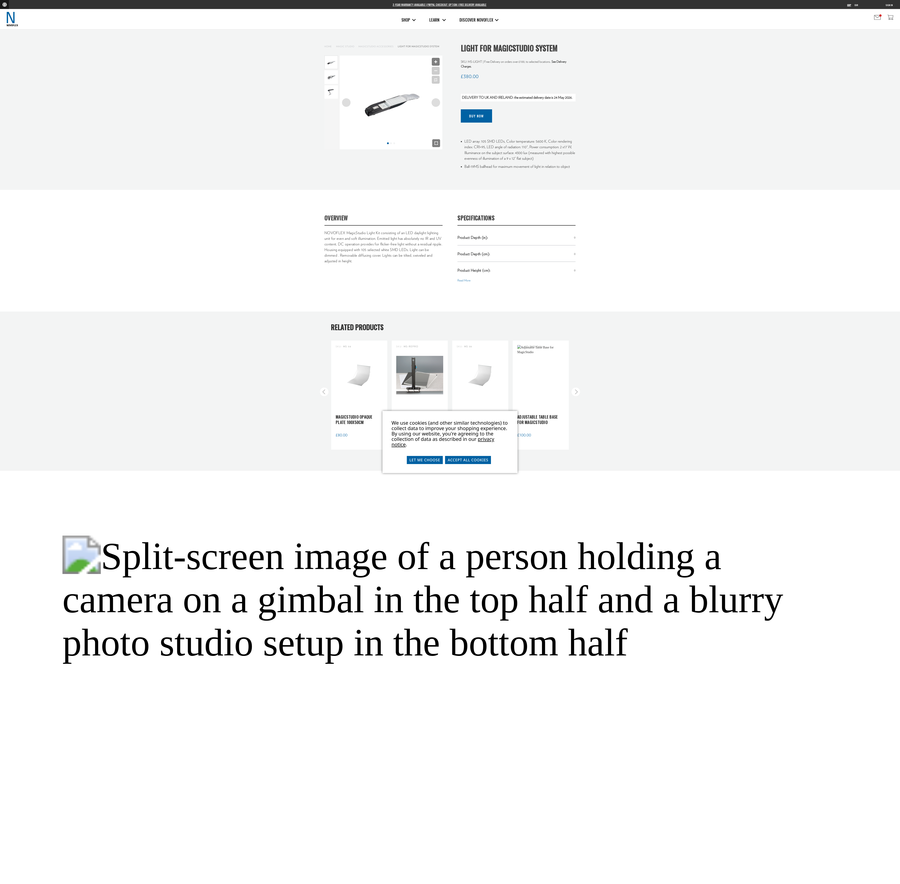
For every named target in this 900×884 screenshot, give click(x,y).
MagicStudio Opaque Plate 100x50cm (354, 419)
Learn (437, 20)
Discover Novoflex (479, 20)
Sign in (889, 5)
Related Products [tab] (357, 327)
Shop (408, 20)
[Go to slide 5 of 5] (324, 392)
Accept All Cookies (468, 460)
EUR (856, 5)
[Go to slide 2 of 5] (576, 392)
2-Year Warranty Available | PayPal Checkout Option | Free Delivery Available (439, 5)
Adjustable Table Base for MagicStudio (537, 419)
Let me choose (425, 460)
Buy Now (476, 115)
